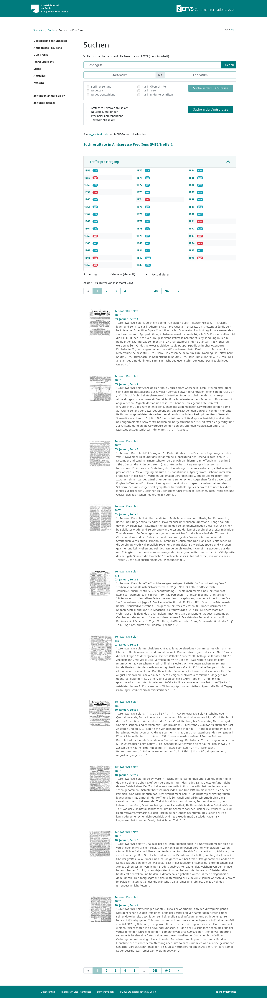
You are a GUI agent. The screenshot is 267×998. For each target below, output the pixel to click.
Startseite (38, 30)
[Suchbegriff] (152, 64)
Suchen (229, 65)
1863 (87, 221)
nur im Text (149, 90)
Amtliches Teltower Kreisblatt (109, 108)
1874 (139, 199)
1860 (87, 199)
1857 (87, 177)
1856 (87, 170)
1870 (139, 170)
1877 (139, 221)
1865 (87, 236)
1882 (139, 257)
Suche (51, 30)
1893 (192, 236)
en (232, 30)
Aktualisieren (161, 274)
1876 (139, 214)
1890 (192, 214)
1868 (87, 257)
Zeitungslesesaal (44, 102)
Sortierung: (90, 274)
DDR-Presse (41, 54)
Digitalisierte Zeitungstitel (50, 40)
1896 (192, 257)
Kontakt (39, 82)
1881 (139, 250)
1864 (87, 228)
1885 (192, 177)
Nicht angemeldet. (226, 991)
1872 (139, 185)
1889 (192, 207)
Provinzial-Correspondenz (107, 116)
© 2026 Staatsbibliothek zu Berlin (138, 991)
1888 (192, 199)
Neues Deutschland (103, 94)
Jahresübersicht (44, 61)
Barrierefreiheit (105, 991)
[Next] (178, 291)
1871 (139, 177)
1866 (87, 243)
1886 (192, 185)
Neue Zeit (97, 90)
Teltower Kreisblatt (103, 120)
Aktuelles (40, 75)
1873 (139, 192)
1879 (139, 236)
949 (167, 291)
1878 (139, 228)
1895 (192, 250)
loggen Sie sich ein (98, 134)
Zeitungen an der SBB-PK (49, 95)
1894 (192, 243)
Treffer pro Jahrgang (104, 162)
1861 (87, 207)
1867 (87, 250)
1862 (87, 214)
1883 (139, 265)
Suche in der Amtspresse (210, 109)
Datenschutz (48, 991)
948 (155, 291)
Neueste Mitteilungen (104, 112)
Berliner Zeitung (101, 86)
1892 (192, 228)
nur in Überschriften (154, 86)
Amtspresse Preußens (48, 48)
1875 (139, 207)
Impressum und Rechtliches (76, 991)
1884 (192, 170)
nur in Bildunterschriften (157, 94)
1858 (87, 185)
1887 (192, 192)
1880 (139, 243)
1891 (192, 221)
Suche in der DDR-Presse (210, 88)
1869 (87, 265)
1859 (87, 192)
